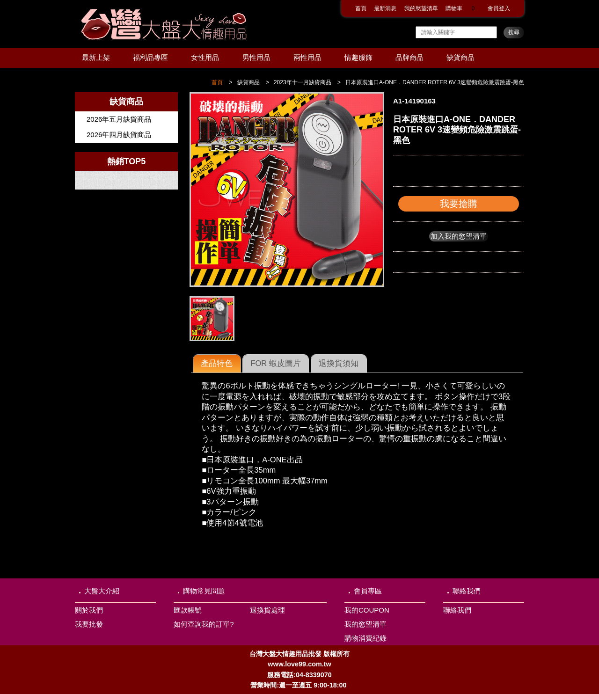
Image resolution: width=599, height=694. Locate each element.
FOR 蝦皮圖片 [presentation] (275, 363)
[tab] (217, 363)
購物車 (463, 8)
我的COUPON (366, 610)
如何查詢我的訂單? (204, 624)
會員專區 (368, 591)
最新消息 (385, 8)
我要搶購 (458, 203)
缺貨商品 (460, 57)
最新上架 (96, 57)
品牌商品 (409, 57)
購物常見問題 (204, 591)
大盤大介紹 (101, 591)
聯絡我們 (467, 591)
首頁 (360, 8)
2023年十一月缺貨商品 (302, 82)
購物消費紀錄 (365, 638)
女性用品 (205, 57)
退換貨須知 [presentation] (338, 363)
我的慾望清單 (421, 8)
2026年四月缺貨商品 (119, 135)
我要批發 (89, 624)
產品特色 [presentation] (217, 363)
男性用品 (256, 57)
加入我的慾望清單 (459, 236)
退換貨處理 (267, 610)
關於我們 (89, 610)
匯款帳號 (188, 610)
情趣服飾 (358, 57)
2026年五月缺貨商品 (119, 119)
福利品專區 (150, 57)
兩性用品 (307, 57)
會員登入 (499, 8)
